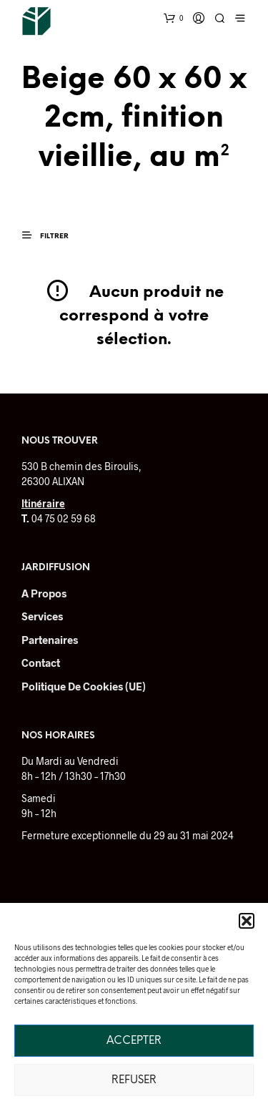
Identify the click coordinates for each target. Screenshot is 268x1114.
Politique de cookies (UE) (83, 686)
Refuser (134, 1080)
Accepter (134, 1041)
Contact (40, 662)
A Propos (43, 593)
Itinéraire (43, 503)
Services (42, 616)
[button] (246, 921)
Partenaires (49, 639)
